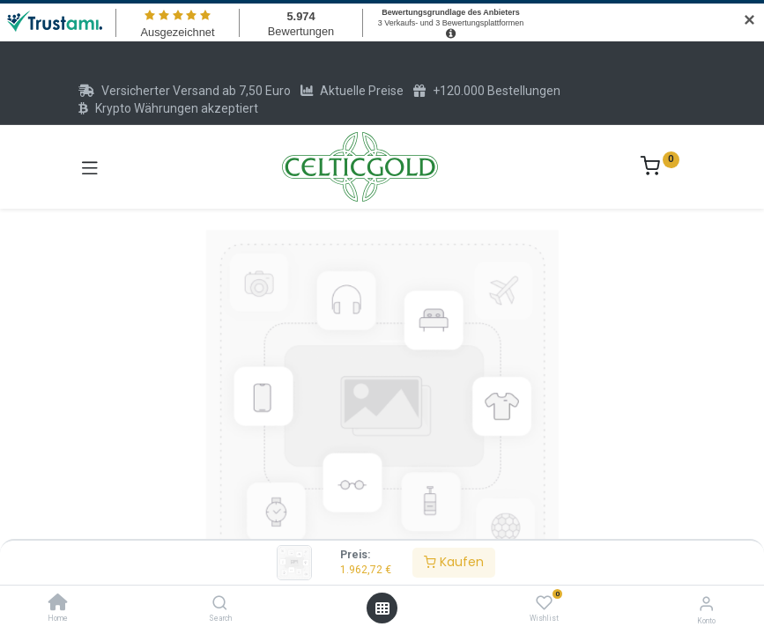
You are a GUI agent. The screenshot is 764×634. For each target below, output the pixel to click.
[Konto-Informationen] (706, 603)
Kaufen (454, 562)
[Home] (58, 604)
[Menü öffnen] (382, 608)
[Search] (219, 604)
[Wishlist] (544, 603)
